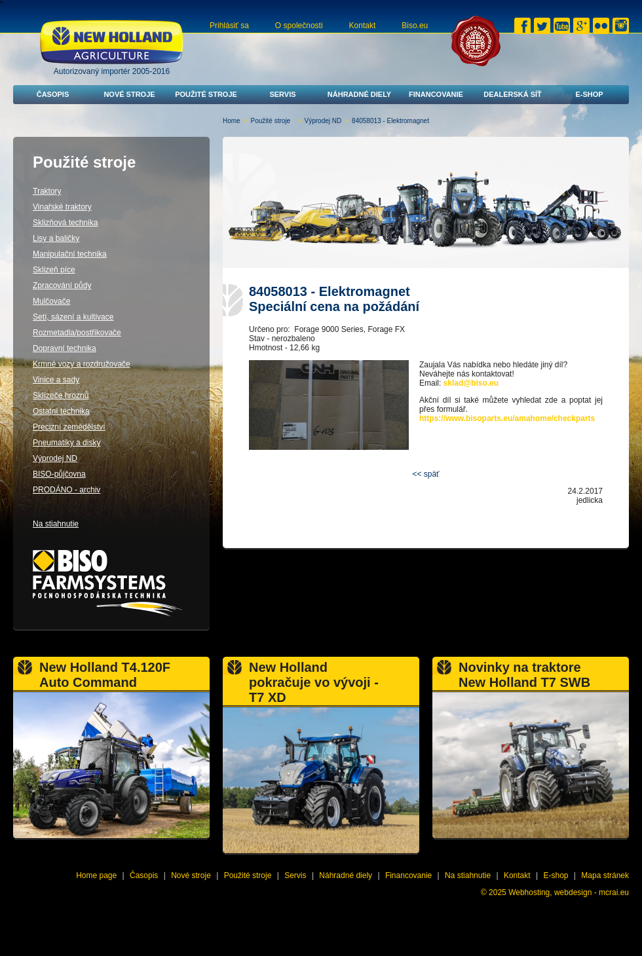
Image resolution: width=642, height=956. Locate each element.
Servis (282, 94)
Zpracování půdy (62, 285)
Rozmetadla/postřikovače (77, 332)
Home (231, 120)
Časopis (53, 94)
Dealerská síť (512, 94)
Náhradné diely (359, 94)
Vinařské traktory (62, 206)
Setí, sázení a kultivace (73, 317)
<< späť (425, 474)
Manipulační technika (70, 254)
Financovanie (436, 94)
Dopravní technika (64, 348)
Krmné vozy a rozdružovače (81, 364)
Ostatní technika (61, 411)
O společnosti (299, 25)
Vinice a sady (56, 379)
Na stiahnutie (56, 523)
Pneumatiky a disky (66, 442)
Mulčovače (51, 301)
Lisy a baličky (56, 238)
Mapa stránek (605, 875)
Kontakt (362, 25)
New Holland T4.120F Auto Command (104, 674)
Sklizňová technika (65, 222)
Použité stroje (206, 94)
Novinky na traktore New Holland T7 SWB (524, 674)
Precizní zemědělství (69, 427)
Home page (96, 875)
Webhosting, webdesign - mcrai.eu (568, 892)
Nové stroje (129, 94)
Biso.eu (415, 25)
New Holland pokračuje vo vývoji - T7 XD (314, 682)
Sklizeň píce (54, 269)
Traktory (47, 191)
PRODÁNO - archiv (66, 489)
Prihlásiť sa (229, 25)
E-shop (589, 94)
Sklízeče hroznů (60, 395)
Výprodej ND (323, 120)
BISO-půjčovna (59, 474)
